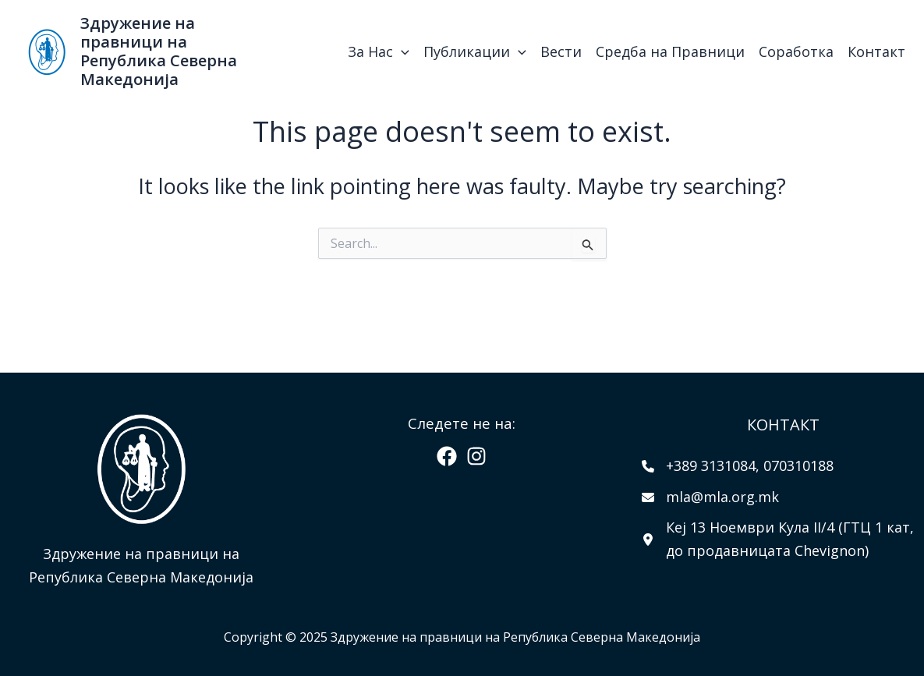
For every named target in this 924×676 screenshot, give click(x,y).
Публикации (474, 51)
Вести (561, 51)
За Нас (378, 51)
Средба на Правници (670, 51)
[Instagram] (476, 456)
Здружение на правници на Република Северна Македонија (158, 51)
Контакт (876, 51)
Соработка (796, 51)
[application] (401, 51)
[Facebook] (447, 456)
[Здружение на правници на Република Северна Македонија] (46, 50)
